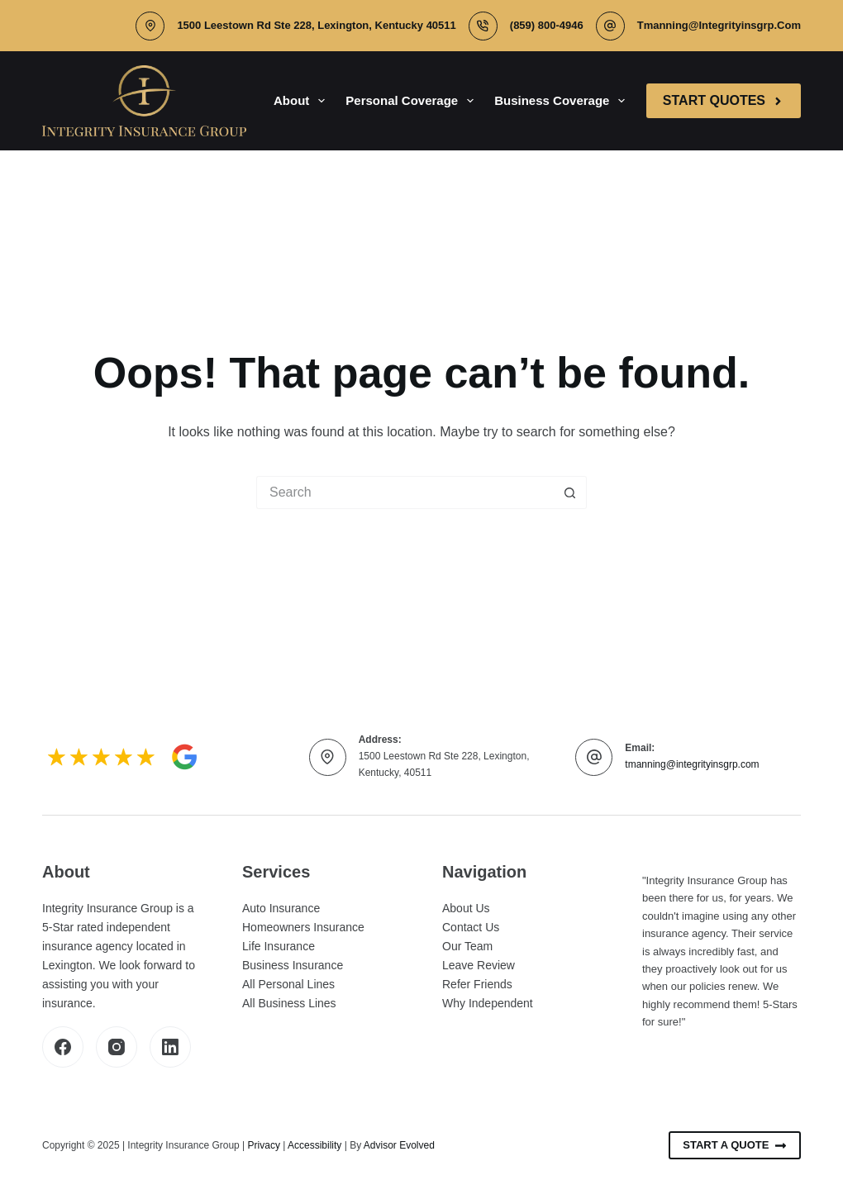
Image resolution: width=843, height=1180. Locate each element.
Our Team (467, 946)
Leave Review (478, 965)
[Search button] (570, 492)
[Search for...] (405, 492)
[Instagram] (116, 1047)
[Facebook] (62, 1047)
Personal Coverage (412, 101)
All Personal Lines (288, 984)
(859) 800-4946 (546, 25)
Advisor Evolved (399, 1145)
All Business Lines (289, 1003)
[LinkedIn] (170, 1047)
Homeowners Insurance (303, 927)
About (302, 101)
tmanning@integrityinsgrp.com (719, 25)
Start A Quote (735, 1145)
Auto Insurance (281, 908)
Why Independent (487, 1003)
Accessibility (314, 1145)
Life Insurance (278, 946)
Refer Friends (477, 984)
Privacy (264, 1145)
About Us (466, 908)
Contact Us (470, 927)
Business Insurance (292, 965)
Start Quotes (723, 100)
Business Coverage (562, 101)
